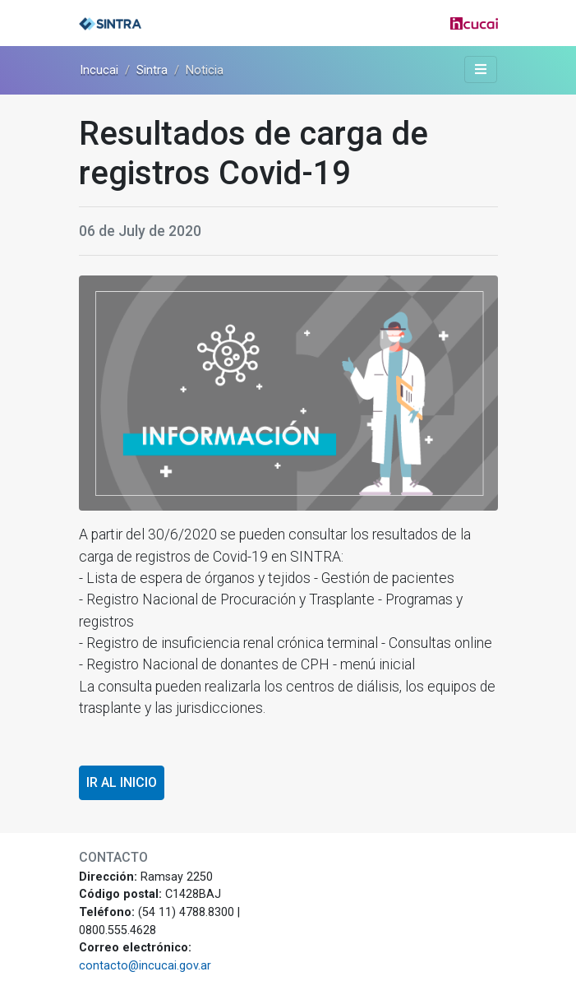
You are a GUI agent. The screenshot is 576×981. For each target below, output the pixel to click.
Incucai (99, 69)
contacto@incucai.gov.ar (145, 966)
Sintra (152, 69)
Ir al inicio (121, 782)
